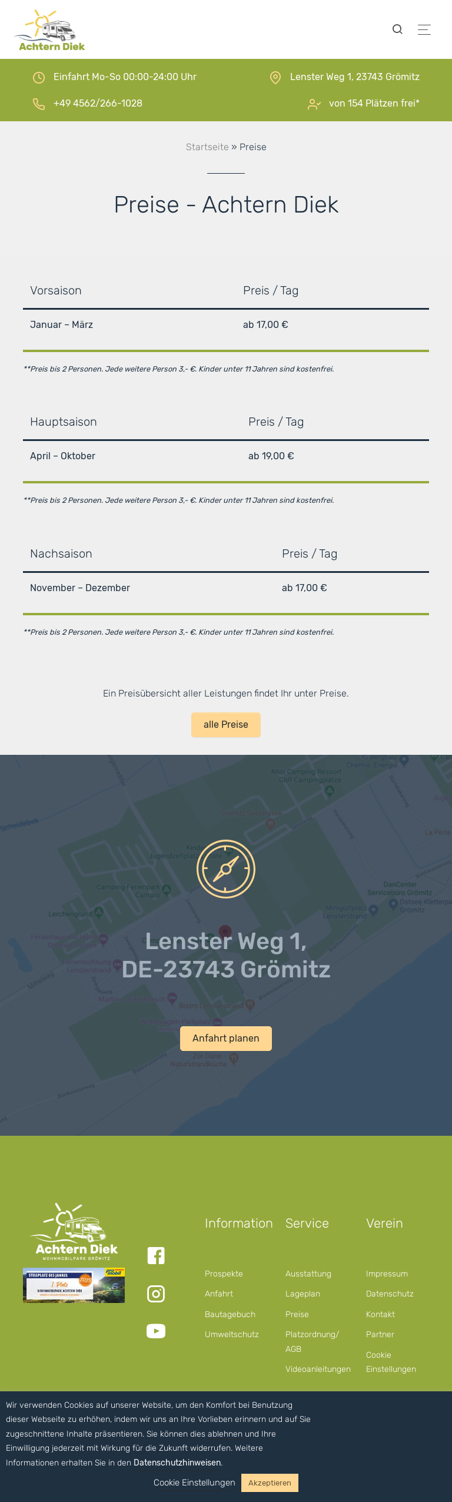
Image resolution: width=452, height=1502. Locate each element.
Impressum (387, 1274)
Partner (380, 1334)
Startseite (207, 146)
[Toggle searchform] (397, 29)
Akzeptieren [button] (269, 1482)
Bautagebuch (230, 1314)
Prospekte (224, 1274)
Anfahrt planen (226, 1038)
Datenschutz (390, 1294)
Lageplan (302, 1294)
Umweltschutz (232, 1334)
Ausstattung (308, 1274)
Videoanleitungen (318, 1369)
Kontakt (380, 1314)
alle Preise (226, 724)
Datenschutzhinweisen (177, 1463)
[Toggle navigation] (424, 29)
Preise (297, 1314)
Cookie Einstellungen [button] (194, 1482)
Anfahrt (219, 1294)
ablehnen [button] (225, 1434)
